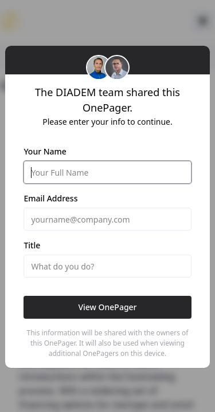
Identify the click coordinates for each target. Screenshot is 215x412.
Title (32, 245)
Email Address (50, 198)
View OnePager (107, 307)
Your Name (45, 151)
